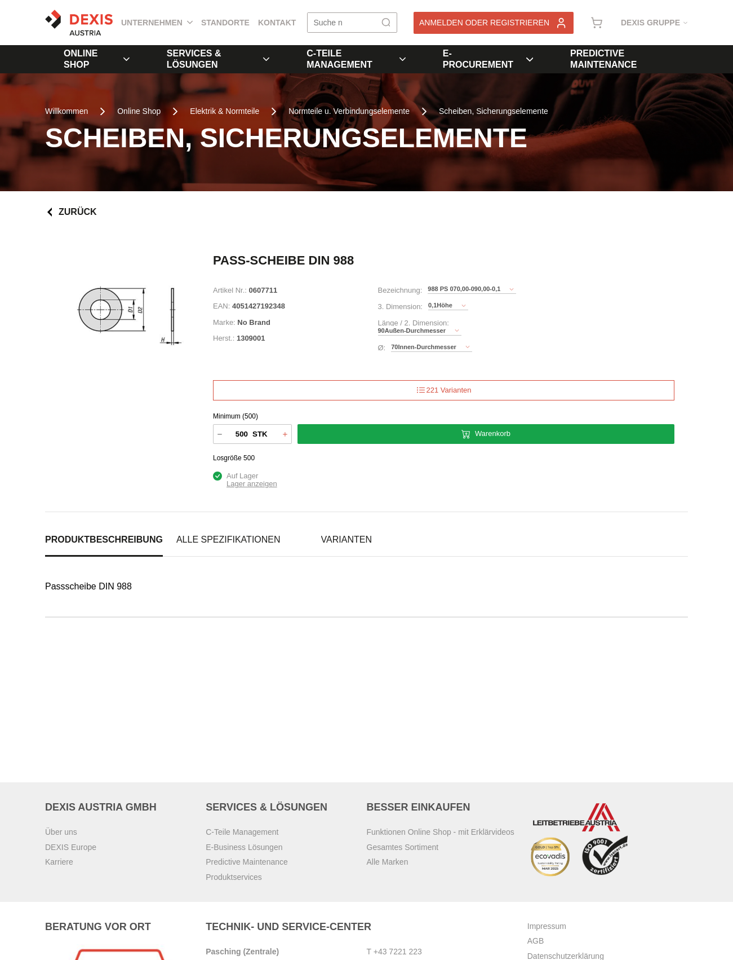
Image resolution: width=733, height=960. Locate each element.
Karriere (59, 861)
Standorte (225, 22)
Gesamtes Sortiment (403, 847)
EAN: (221, 306)
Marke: (224, 322)
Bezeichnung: (400, 290)
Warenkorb (485, 434)
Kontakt (277, 22)
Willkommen (66, 111)
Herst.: (223, 338)
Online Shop (97, 59)
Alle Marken (387, 861)
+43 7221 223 (398, 951)
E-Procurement (488, 59)
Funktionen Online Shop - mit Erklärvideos (440, 831)
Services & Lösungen (218, 59)
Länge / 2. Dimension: (413, 323)
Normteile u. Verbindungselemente (349, 111)
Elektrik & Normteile (224, 111)
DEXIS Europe (70, 847)
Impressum (546, 926)
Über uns (61, 831)
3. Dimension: (400, 306)
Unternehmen (157, 22)
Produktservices (234, 877)
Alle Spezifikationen (228, 539)
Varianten (346, 539)
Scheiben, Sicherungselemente (493, 111)
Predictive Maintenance (603, 59)
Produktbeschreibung (104, 539)
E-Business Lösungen (244, 847)
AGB (535, 940)
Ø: (382, 348)
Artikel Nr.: (230, 290)
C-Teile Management (355, 59)
